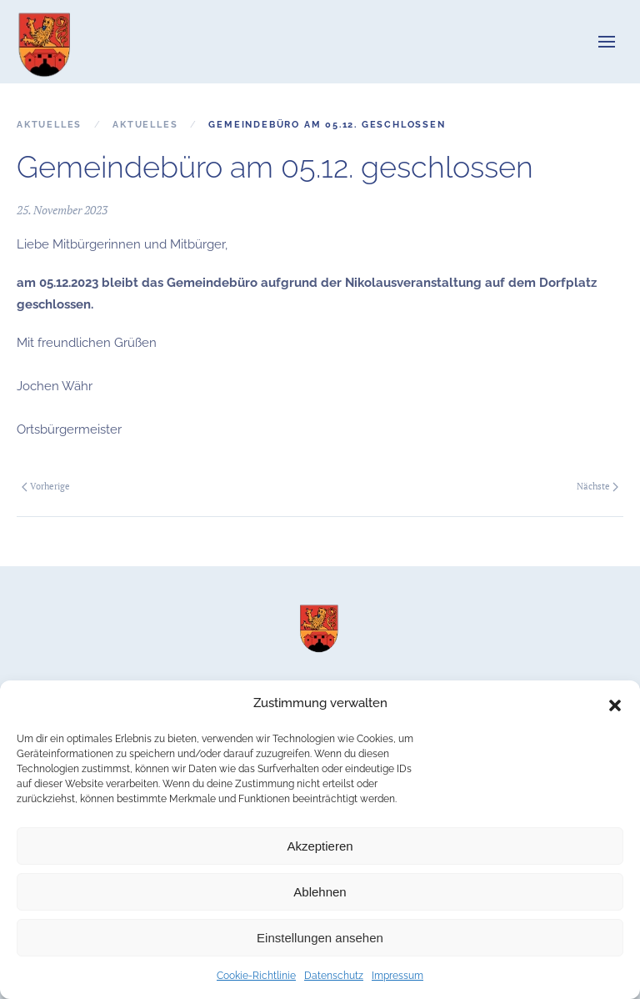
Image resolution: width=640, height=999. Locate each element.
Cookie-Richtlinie (256, 975)
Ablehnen (319, 892)
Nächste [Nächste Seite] (597, 486)
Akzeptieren (319, 846)
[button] (615, 703)
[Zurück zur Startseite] (46, 41)
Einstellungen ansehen (320, 938)
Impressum (397, 975)
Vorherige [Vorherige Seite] (46, 486)
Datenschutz (333, 975)
